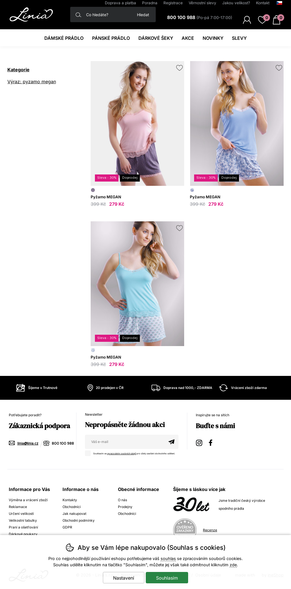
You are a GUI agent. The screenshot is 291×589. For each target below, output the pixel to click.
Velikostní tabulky (23, 520)
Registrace (173, 3)
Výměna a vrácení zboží (28, 500)
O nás (122, 500)
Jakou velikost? (236, 3)
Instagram (199, 442)
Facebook (212, 442)
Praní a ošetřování (23, 527)
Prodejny (125, 507)
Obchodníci (72, 507)
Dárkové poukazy (23, 534)
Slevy (239, 38)
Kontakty (70, 500)
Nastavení (123, 578)
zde (233, 564)
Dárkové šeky (155, 38)
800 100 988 (63, 444)
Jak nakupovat (74, 513)
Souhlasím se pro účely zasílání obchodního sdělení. (131, 452)
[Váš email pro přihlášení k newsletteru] (124, 442)
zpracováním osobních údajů (121, 453)
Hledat (143, 14)
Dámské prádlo (64, 38)
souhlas (168, 558)
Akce (188, 38)
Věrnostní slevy (202, 3)
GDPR (67, 527)
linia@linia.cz (27, 444)
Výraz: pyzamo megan (31, 81)
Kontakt (262, 3)
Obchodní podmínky (79, 520)
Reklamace (18, 507)
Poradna (149, 3)
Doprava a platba (120, 3)
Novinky (213, 38)
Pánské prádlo (111, 38)
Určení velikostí (21, 513)
